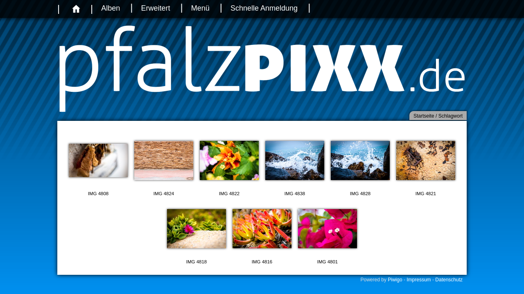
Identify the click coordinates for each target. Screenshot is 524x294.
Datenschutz (449, 280)
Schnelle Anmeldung (264, 8)
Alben (110, 8)
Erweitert (155, 8)
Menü (200, 8)
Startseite (423, 116)
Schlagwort (450, 116)
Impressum (419, 280)
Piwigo (395, 280)
